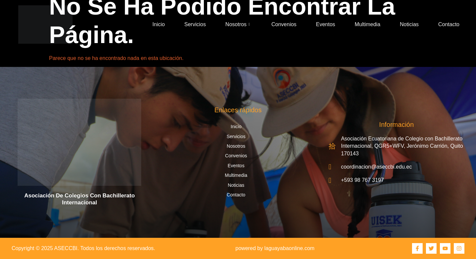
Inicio (158, 24)
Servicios (195, 24)
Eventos (325, 24)
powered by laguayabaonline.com (274, 248)
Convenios (284, 24)
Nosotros (237, 24)
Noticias (409, 24)
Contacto (448, 24)
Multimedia (367, 24)
